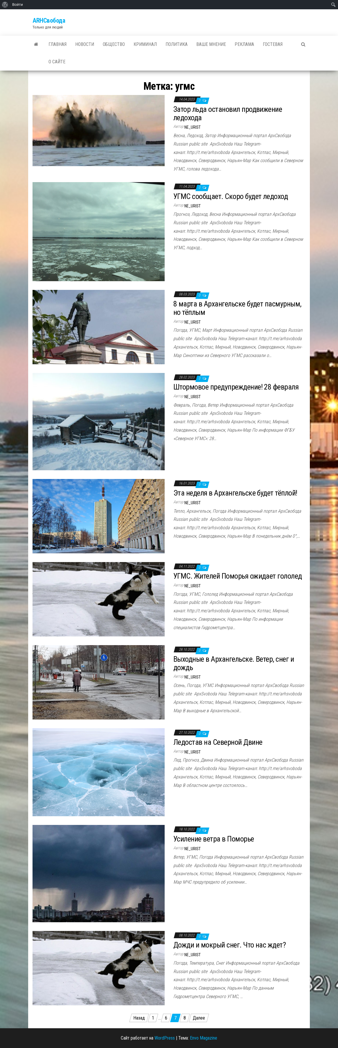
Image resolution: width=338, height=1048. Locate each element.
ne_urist (192, 127)
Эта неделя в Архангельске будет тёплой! (235, 493)
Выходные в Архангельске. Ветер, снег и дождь (233, 663)
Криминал (145, 44)
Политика (177, 44)
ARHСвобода (49, 20)
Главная (57, 44)
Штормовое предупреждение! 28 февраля (236, 387)
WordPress (164, 1038)
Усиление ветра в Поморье (213, 839)
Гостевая (273, 44)
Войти (17, 4)
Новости (84, 44)
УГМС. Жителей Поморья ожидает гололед (237, 576)
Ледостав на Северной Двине (217, 742)
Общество (114, 44)
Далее (199, 1018)
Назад (139, 1018)
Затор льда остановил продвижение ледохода (227, 113)
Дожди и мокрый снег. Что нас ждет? (229, 945)
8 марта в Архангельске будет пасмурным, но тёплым (237, 308)
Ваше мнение (211, 44)
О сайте (56, 61)
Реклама (244, 44)
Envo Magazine (203, 1038)
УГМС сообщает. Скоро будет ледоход (230, 196)
